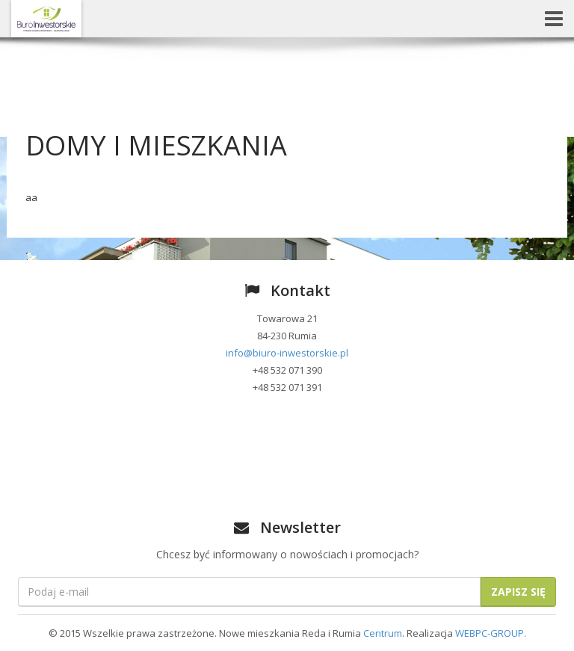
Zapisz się (518, 591)
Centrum (382, 633)
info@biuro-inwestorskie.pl (287, 353)
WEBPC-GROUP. (490, 633)
